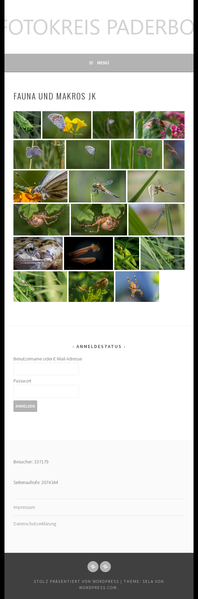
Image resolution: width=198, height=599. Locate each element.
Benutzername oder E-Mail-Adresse (47, 359)
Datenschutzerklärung (34, 524)
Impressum (24, 507)
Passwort (22, 381)
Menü (103, 63)
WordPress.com (98, 587)
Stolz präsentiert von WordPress (76, 581)
